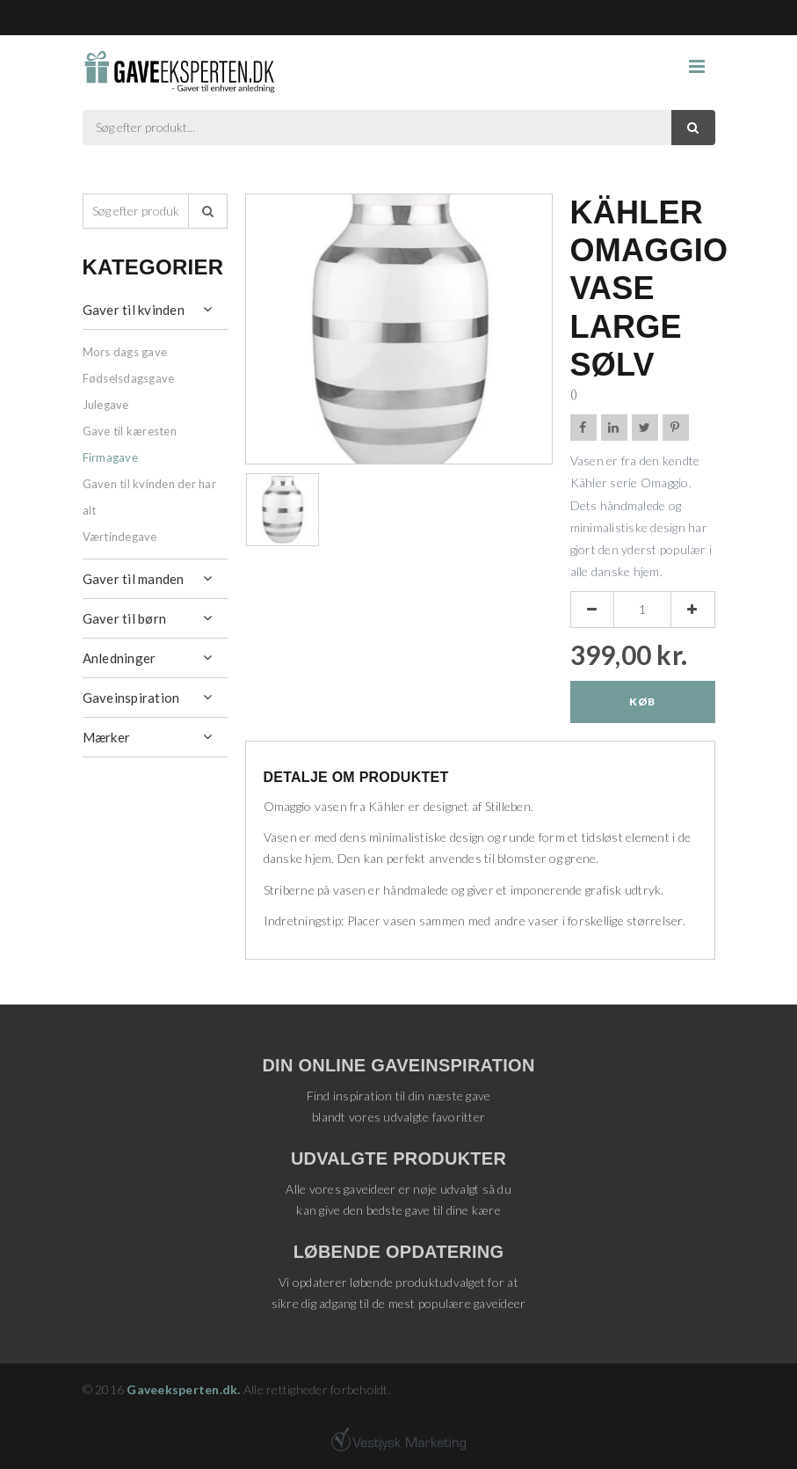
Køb (642, 701)
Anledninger (119, 658)
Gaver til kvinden (134, 310)
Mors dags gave (125, 352)
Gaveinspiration (131, 697)
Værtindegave (120, 537)
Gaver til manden (134, 579)
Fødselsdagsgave (129, 378)
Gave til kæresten (130, 431)
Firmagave (110, 457)
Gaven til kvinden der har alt (149, 497)
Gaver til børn (125, 618)
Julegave (106, 405)
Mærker (107, 737)
